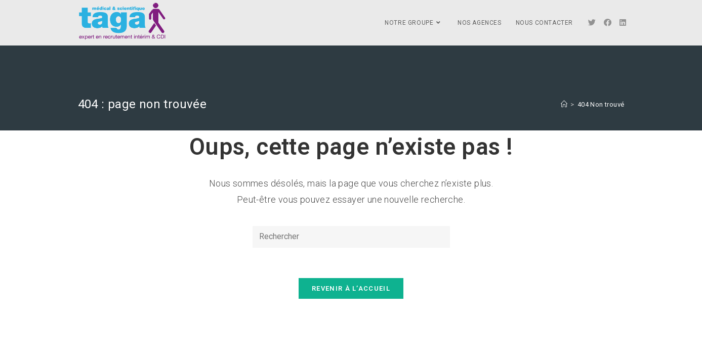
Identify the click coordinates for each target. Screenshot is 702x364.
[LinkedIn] (622, 23)
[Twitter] (592, 23)
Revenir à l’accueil (351, 288)
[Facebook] (607, 23)
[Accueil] (564, 104)
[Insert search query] (351, 237)
